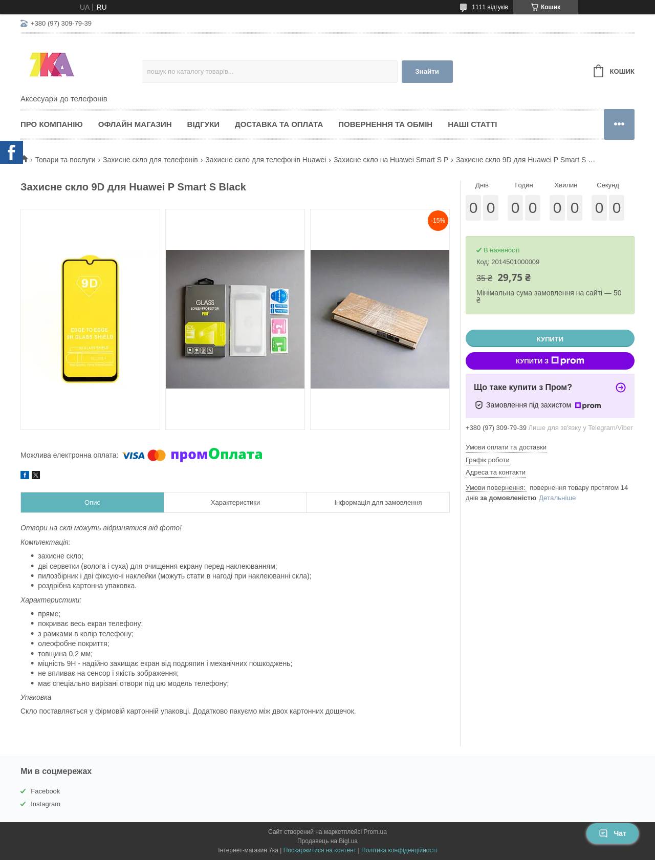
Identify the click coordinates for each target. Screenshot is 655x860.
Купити (550, 339)
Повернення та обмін (385, 124)
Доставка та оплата (279, 124)
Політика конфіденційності (399, 850)
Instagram (45, 804)
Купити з (550, 360)
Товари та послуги (65, 160)
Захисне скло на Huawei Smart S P (391, 160)
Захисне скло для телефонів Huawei (265, 160)
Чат (612, 833)
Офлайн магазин (135, 124)
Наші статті (472, 124)
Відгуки (203, 124)
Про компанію (51, 124)
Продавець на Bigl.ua (327, 841)
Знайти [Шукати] (427, 71)
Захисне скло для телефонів (150, 160)
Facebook (45, 791)
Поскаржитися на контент (319, 850)
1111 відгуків (490, 7)
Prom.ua (375, 831)
